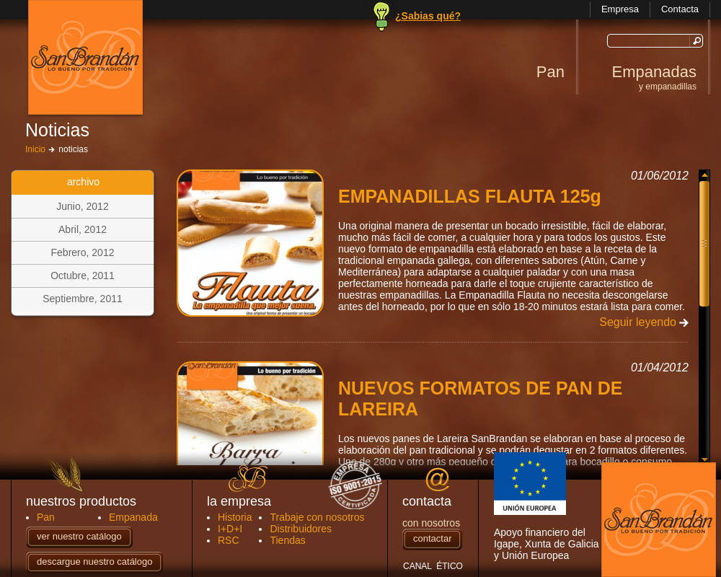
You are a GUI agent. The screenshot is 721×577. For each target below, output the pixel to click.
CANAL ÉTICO (433, 566)
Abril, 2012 (82, 229)
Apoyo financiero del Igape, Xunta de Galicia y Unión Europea (546, 506)
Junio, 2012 (82, 206)
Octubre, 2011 (82, 275)
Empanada (133, 517)
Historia (235, 517)
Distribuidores (301, 528)
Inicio (35, 149)
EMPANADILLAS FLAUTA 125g (469, 196)
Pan (550, 72)
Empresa (620, 9)
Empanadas (653, 77)
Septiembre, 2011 (83, 298)
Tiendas (287, 540)
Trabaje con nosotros (317, 517)
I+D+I (230, 528)
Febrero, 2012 (83, 252)
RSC (228, 540)
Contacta (680, 9)
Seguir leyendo (637, 322)
